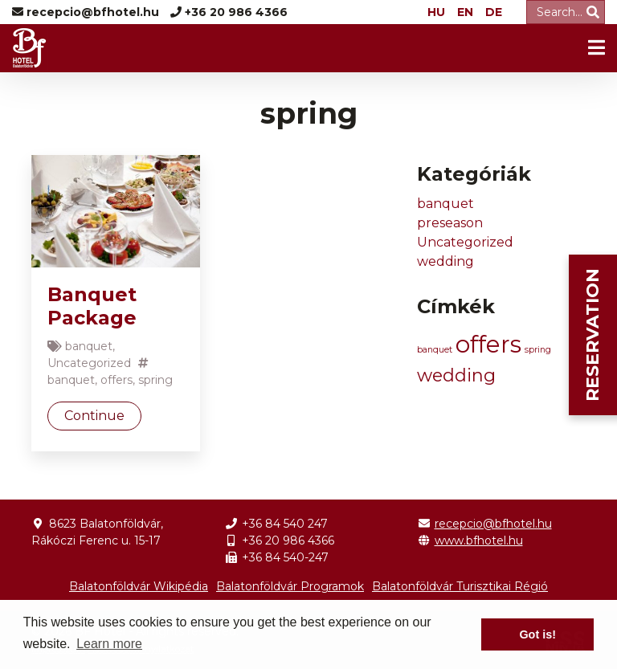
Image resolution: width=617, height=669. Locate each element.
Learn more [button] (109, 644)
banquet (88, 346)
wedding (445, 261)
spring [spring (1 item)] (538, 350)
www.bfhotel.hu (479, 540)
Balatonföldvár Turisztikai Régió (460, 586)
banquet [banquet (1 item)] (434, 350)
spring (155, 380)
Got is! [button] (537, 634)
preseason (450, 222)
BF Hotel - (30, 48)
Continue (94, 415)
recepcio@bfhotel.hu (493, 523)
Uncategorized (89, 363)
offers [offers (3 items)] (488, 344)
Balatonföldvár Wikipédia (138, 586)
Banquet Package (92, 306)
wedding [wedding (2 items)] (456, 375)
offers (116, 380)
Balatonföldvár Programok (290, 586)
